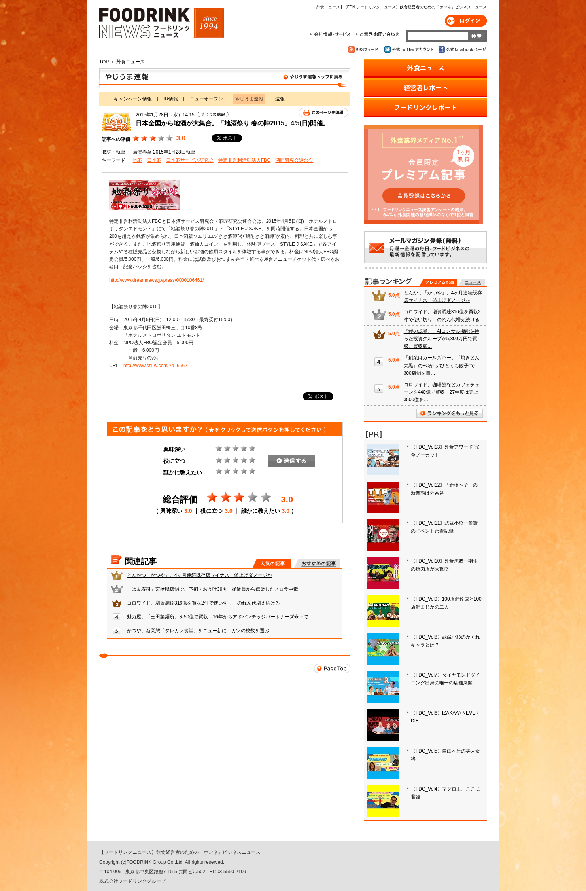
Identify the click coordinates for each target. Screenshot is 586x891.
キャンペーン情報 (133, 99)
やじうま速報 (224, 78)
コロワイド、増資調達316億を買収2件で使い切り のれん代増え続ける (206, 603)
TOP (104, 61)
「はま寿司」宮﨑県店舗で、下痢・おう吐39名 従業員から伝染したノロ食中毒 (212, 589)
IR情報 (171, 99)
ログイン (466, 21)
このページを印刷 (323, 112)
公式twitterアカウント (409, 49)
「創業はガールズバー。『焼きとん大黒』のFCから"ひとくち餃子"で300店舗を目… (442, 365)
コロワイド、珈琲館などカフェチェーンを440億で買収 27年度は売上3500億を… (442, 392)
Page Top (332, 668)
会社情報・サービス (332, 34)
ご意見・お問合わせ (377, 34)
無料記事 (471, 282)
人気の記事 (272, 563)
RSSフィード (364, 49)
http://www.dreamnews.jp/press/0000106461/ (156, 280)
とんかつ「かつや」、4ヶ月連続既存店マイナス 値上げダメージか (199, 575)
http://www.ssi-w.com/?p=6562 (155, 365)
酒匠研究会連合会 (294, 160)
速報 (280, 99)
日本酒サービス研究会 (190, 160)
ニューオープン (206, 99)
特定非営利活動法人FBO (244, 160)
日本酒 (154, 160)
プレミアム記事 (438, 282)
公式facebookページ (462, 49)
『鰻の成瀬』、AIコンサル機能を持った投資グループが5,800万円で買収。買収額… (441, 338)
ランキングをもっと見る (449, 413)
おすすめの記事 (317, 563)
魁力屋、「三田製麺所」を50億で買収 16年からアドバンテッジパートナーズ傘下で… (220, 617)
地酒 (137, 160)
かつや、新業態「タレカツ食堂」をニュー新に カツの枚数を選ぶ (198, 630)
